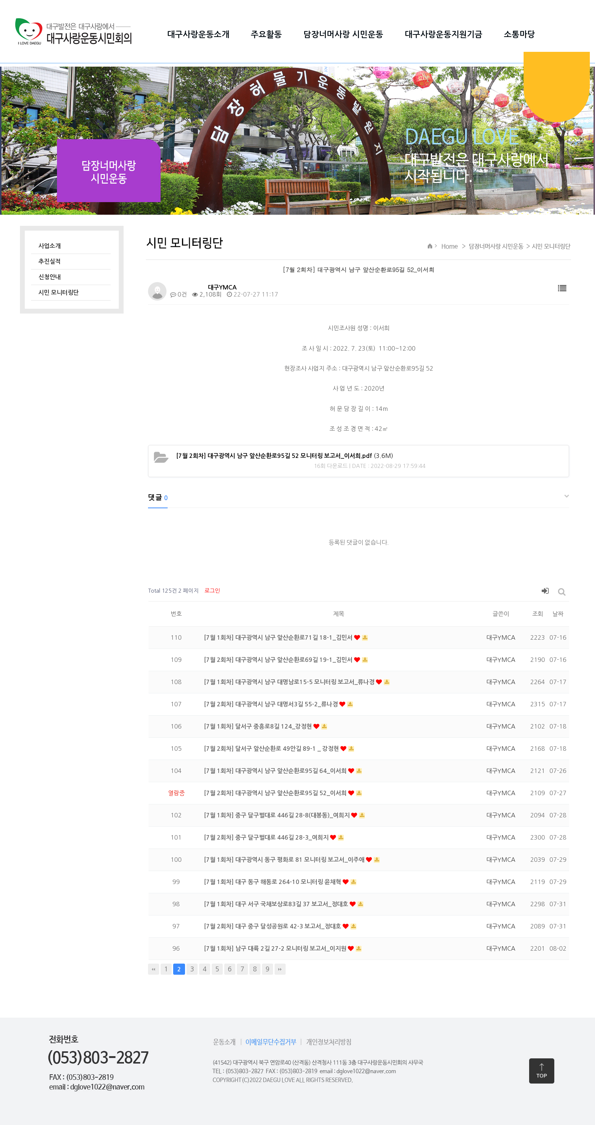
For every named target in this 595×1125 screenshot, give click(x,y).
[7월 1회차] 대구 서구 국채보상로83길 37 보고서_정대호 (277, 904)
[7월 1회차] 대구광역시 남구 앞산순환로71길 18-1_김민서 (279, 637)
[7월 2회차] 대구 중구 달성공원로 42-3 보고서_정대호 (273, 926)
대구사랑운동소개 (198, 34)
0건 (178, 294)
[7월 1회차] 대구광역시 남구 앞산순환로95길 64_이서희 (276, 771)
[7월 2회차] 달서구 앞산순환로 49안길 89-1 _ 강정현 (272, 748)
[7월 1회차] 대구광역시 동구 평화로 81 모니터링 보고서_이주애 (285, 860)
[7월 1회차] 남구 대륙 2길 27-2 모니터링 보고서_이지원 (276, 948)
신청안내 (49, 277)
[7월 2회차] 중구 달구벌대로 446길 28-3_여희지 (267, 837)
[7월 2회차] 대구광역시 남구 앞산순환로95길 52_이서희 (276, 793)
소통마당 (519, 34)
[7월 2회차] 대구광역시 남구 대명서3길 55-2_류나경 (271, 704)
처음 (153, 969)
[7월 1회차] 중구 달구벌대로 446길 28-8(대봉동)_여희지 (277, 815)
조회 (537, 614)
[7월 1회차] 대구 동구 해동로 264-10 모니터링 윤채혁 (273, 882)
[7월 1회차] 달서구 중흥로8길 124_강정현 (258, 726)
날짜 (558, 614)
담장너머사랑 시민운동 (343, 34)
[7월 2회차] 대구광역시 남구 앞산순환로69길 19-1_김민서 (279, 660)
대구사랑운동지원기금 (444, 34)
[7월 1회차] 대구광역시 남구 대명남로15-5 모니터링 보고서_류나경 (290, 682)
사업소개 (49, 246)
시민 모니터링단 (58, 292)
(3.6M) (284, 456)
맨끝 (280, 969)
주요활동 (266, 34)
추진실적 (49, 261)
